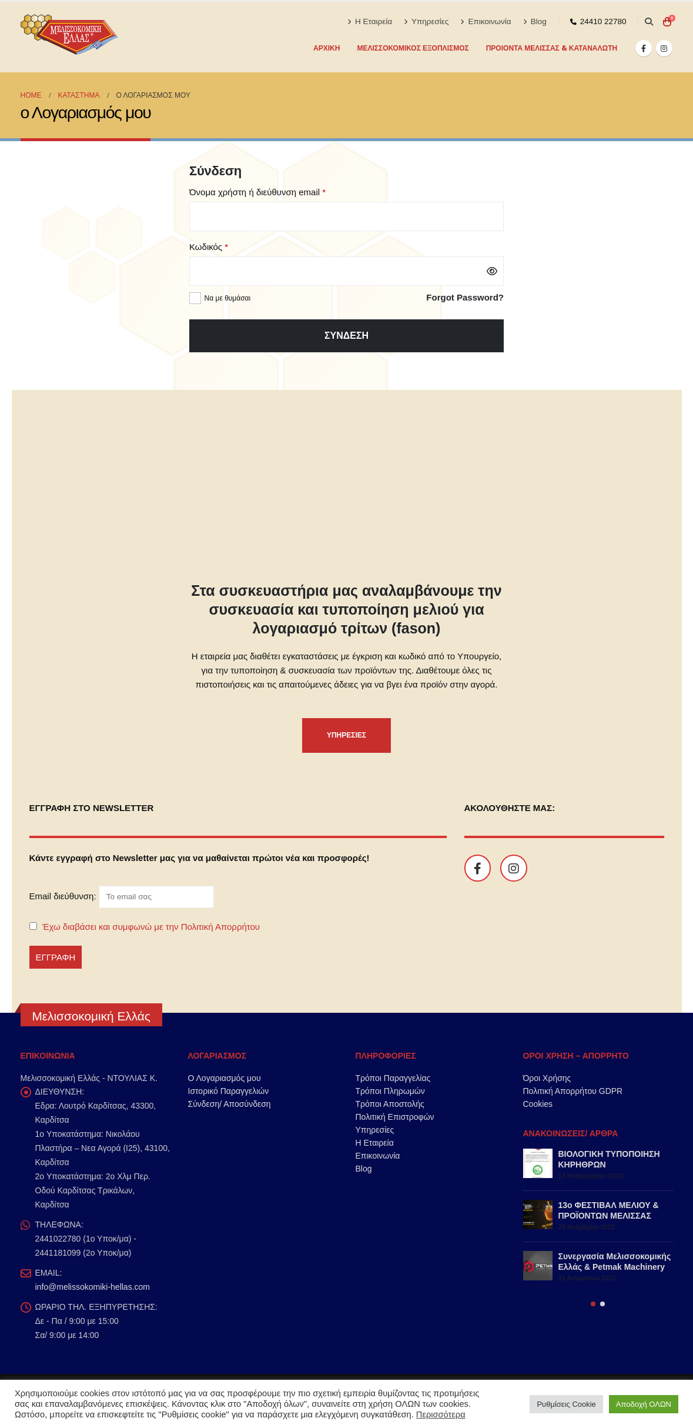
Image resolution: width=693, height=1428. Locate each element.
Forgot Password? (465, 297)
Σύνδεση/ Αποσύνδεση (229, 1104)
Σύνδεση (346, 336)
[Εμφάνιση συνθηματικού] (492, 271)
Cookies (538, 1104)
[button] (649, 22)
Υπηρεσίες (426, 21)
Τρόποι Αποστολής (390, 1104)
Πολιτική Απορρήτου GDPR (573, 1091)
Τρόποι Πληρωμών (390, 1091)
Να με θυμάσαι (228, 298)
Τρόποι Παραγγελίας (393, 1078)
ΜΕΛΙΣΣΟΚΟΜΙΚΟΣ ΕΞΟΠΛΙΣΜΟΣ (412, 48)
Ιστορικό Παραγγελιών (228, 1091)
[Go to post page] (538, 1163)
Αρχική (326, 48)
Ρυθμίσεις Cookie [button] (566, 1404)
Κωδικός (227, 246)
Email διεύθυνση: (121, 896)
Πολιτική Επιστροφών (395, 1117)
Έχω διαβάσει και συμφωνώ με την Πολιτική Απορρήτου (151, 927)
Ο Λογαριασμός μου (224, 1078)
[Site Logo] (70, 37)
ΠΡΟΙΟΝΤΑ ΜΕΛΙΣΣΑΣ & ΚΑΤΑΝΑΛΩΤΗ (551, 48)
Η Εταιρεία (369, 21)
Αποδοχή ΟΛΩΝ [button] (643, 1404)
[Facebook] (643, 48)
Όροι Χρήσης (547, 1078)
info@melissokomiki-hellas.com (92, 1287)
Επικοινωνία (485, 21)
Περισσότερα (441, 1414)
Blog (535, 21)
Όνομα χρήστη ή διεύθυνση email (276, 191)
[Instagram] (664, 48)
